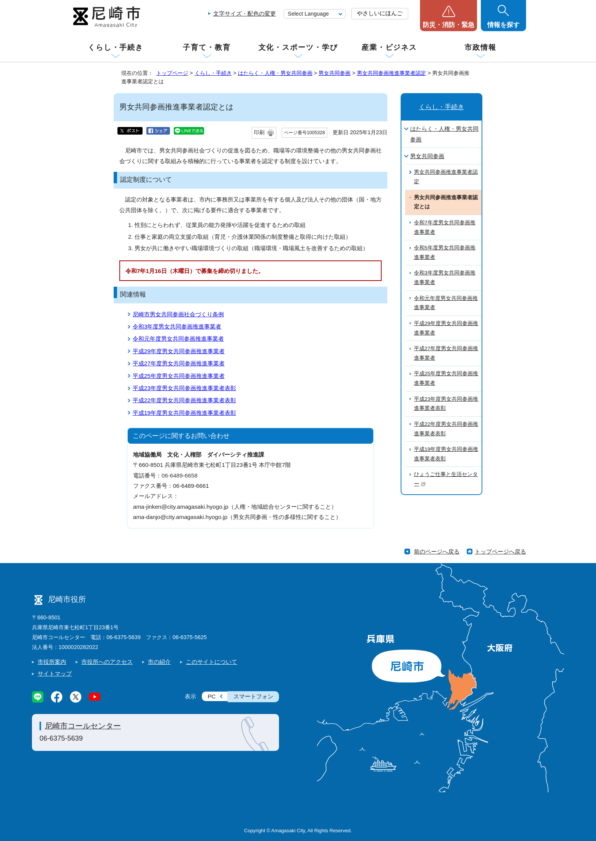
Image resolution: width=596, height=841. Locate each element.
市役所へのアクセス (107, 662)
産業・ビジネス (389, 47)
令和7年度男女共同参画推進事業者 (445, 227)
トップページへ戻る (500, 551)
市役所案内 (52, 662)
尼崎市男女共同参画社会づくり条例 (178, 314)
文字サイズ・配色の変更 (244, 13)
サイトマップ (55, 673)
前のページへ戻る (437, 551)
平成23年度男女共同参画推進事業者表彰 (184, 388)
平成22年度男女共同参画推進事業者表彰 (184, 400)
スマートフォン (253, 696)
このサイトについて (211, 662)
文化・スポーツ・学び (298, 47)
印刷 (259, 132)
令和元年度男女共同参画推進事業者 (178, 338)
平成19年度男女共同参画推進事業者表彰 (184, 412)
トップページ (172, 73)
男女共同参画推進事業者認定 (391, 73)
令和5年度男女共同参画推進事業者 (445, 252)
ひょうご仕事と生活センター (446, 479)
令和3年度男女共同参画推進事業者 (177, 326)
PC (212, 696)
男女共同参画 (334, 73)
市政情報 (480, 47)
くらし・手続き (115, 47)
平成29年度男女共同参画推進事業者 (179, 351)
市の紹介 (159, 662)
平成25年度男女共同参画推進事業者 (179, 376)
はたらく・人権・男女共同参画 (275, 73)
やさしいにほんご (380, 13)
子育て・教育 (206, 47)
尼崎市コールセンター (83, 726)
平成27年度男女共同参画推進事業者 (179, 363)
